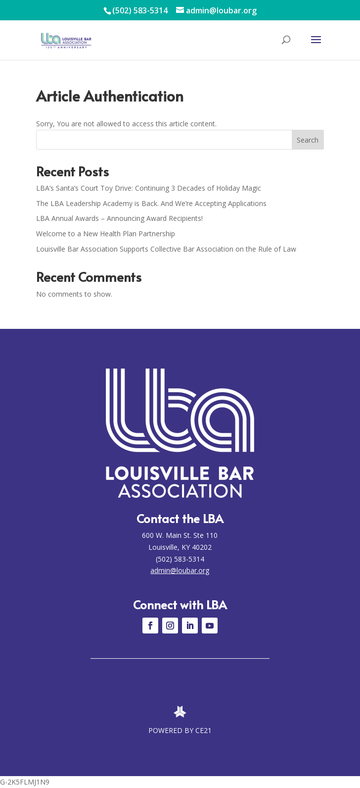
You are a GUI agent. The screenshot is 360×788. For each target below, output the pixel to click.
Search (307, 140)
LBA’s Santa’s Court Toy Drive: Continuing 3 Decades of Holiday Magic (148, 188)
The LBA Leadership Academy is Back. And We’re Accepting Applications (151, 203)
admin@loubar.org (179, 570)
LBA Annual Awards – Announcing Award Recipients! (119, 218)
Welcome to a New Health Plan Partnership (105, 233)
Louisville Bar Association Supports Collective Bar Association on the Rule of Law (166, 249)
